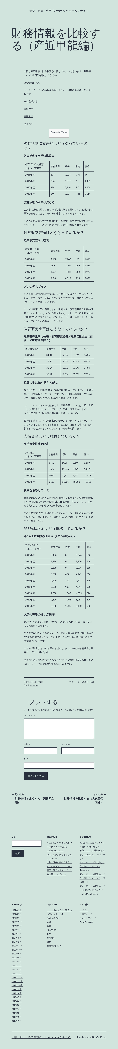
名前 (27, 744)
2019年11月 (17, 981)
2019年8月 (17, 993)
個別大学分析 (83, 682)
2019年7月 (17, 997)
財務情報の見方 (32, 82)
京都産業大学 (31, 101)
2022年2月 (17, 914)
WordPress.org (86, 922)
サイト (27, 759)
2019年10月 (17, 985)
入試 (49, 922)
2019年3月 (17, 1013)
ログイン (84, 910)
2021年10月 (17, 926)
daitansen (34, 685)
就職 (49, 926)
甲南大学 (28, 116)
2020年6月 (17, 953)
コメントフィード (88, 918)
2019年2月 (17, 1017)
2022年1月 (17, 918)
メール (65, 744)
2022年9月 (17, 910)
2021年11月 (17, 922)
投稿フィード (86, 914)
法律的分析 (52, 930)
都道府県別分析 (54, 946)
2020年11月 (17, 946)
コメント (29, 715)
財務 (92, 682)
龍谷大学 (28, 123)
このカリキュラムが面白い (59, 910)
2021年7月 (17, 930)
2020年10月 (17, 950)
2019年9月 (17, 989)
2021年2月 (17, 942)
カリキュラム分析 (55, 914)
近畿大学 (28, 109)
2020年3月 (17, 965)
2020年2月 (17, 969)
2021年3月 (17, 938)
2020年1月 (17, 973)
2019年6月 (17, 1001)
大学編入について (55, 850)
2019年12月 (17, 977)
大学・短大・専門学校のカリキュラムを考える (59, 10)
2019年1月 (17, 1021)
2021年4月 (17, 934)
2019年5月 (17, 1005)
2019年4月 (17, 1009)
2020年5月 (17, 957)
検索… (14, 837)
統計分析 (51, 938)
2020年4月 (17, 961)
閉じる (64, 132)
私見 (49, 934)
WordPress (101, 1037)
